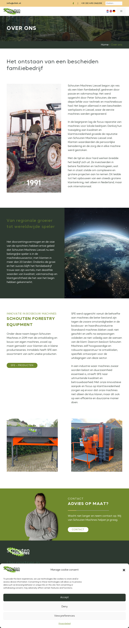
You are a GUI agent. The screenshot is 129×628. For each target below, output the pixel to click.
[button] (124, 570)
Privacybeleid (65, 624)
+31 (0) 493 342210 (91, 3)
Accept (64, 597)
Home (105, 44)
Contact (78, 529)
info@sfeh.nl (14, 3)
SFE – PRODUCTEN (22, 365)
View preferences (64, 616)
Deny (64, 606)
